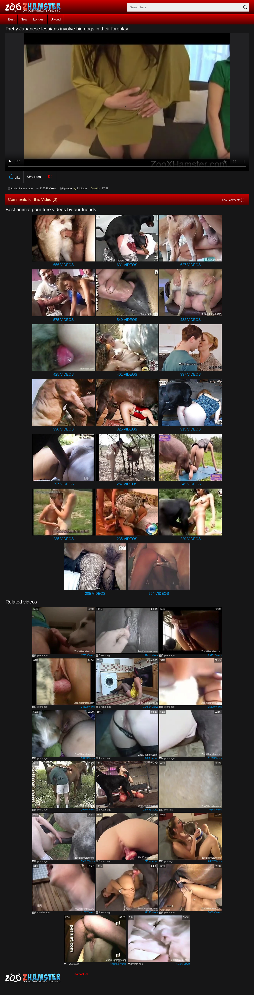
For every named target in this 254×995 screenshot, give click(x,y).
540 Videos (127, 320)
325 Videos (127, 429)
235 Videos (63, 539)
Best (11, 19)
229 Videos (190, 539)
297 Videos (63, 484)
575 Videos (63, 320)
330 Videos (63, 429)
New (24, 19)
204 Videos (158, 594)
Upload (56, 19)
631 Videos (127, 265)
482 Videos (190, 320)
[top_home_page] (34, 7)
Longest (38, 19)
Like (14, 177)
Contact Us (81, 974)
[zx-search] (188, 7)
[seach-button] (245, 7)
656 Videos (63, 265)
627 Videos (190, 265)
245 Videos (190, 484)
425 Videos (63, 374)
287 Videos (127, 484)
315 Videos (190, 429)
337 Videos (190, 374)
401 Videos (127, 374)
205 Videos (95, 594)
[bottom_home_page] (39, 977)
